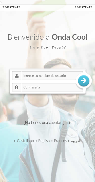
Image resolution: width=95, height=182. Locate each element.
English (44, 140)
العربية (76, 140)
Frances (60, 140)
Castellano (25, 140)
